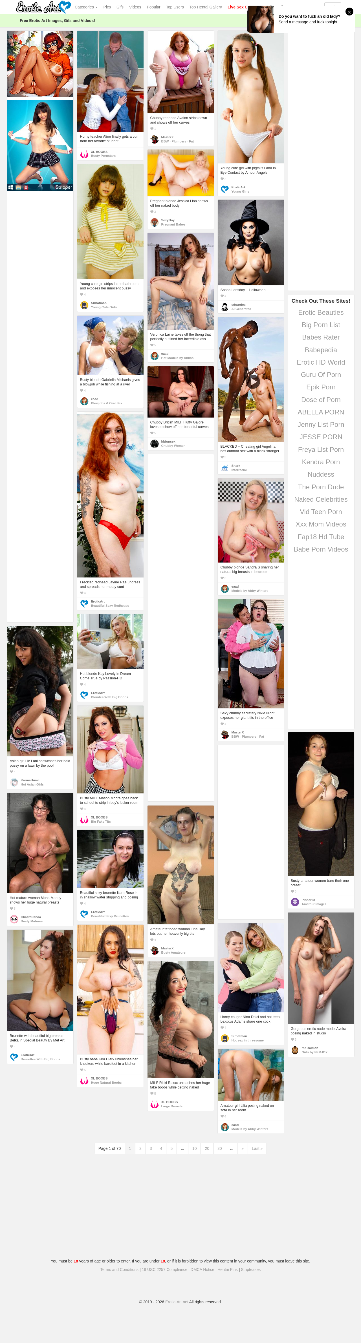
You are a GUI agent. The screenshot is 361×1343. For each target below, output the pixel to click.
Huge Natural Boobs (106, 1082)
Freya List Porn (321, 449)
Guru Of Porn (321, 374)
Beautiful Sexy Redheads (110, 605)
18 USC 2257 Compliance (165, 1269)
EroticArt (238, 187)
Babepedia (321, 350)
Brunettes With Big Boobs (40, 1059)
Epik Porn (321, 387)
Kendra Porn (321, 462)
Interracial (239, 470)
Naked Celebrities (320, 499)
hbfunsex (168, 441)
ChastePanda (31, 917)
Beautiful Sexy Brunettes (110, 916)
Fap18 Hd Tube (321, 537)
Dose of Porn (321, 399)
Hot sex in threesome (248, 1040)
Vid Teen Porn (321, 512)
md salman (310, 1048)
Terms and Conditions (119, 1269)
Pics (107, 7)
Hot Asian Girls (32, 784)
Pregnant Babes (173, 224)
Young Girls (240, 191)
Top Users (175, 7)
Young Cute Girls (104, 307)
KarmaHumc (30, 780)
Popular (153, 7)
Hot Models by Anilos (177, 358)
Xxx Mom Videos (321, 524)
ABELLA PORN (321, 412)
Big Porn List (321, 325)
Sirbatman (99, 303)
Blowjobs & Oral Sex (106, 403)
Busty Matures (32, 921)
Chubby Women (173, 445)
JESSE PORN (321, 437)
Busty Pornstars (103, 155)
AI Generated (242, 309)
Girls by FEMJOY (315, 1052)
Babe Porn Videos (321, 549)
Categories (86, 7)
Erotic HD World (321, 362)
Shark (236, 465)
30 (219, 1148)
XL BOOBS (99, 151)
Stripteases (251, 1269)
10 (194, 1148)
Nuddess (321, 474)
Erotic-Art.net (176, 1302)
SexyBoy (168, 220)
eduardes (239, 304)
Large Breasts (172, 1106)
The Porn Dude (321, 487)
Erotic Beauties (321, 312)
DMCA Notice (202, 1269)
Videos (135, 7)
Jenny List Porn (321, 424)
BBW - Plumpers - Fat (177, 141)
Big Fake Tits (101, 821)
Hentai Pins (227, 1269)
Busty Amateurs (173, 952)
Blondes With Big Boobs (109, 697)
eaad (165, 353)
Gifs (120, 7)
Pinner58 (308, 900)
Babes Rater (321, 337)
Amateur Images (314, 904)
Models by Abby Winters (250, 590)
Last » (257, 1148)
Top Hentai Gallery (206, 7)
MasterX (167, 137)
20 (207, 1148)
